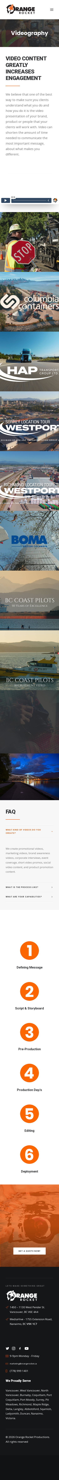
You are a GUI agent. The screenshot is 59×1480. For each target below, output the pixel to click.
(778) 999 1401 (19, 1371)
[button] (52, 9)
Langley (18, 1409)
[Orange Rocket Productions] (20, 9)
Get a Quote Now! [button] (29, 1251)
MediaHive (16, 1319)
